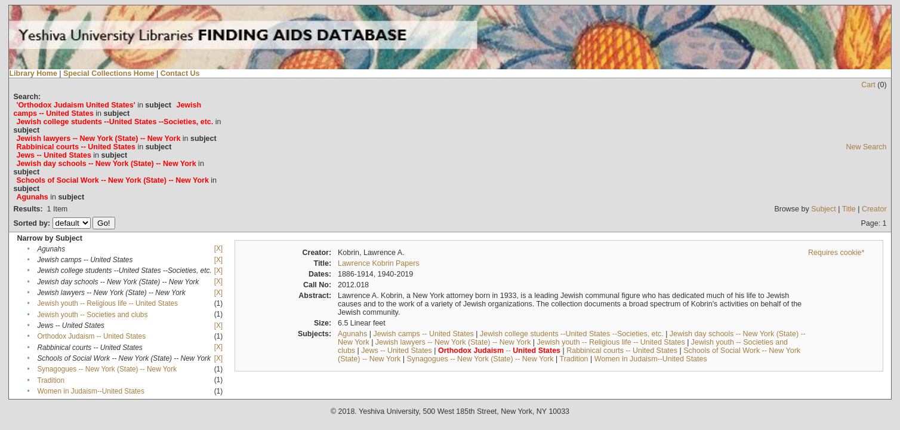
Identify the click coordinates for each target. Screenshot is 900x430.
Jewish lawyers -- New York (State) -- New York (453, 342)
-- (499, 350)
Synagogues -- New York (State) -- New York (107, 369)
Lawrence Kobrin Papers (379, 263)
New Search (866, 147)
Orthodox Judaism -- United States (91, 336)
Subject (823, 209)
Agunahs (352, 334)
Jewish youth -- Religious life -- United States (107, 303)
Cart (868, 85)
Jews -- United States (396, 350)
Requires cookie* (836, 252)
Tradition (50, 380)
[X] (218, 248)
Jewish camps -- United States (423, 334)
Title (849, 209)
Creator (874, 209)
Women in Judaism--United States (90, 391)
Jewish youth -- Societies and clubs (92, 315)
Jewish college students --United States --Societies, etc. (572, 334)
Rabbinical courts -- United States (621, 350)
